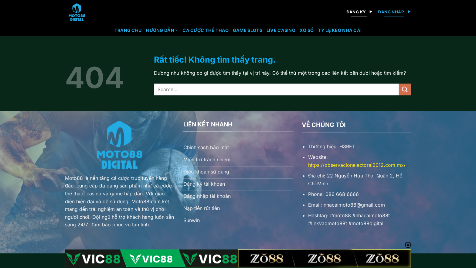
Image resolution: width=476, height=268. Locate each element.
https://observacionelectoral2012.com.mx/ (357, 165)
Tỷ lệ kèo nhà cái (340, 30)
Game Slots (247, 30)
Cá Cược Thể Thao (205, 30)
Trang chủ (128, 30)
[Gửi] (405, 89)
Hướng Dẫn (162, 30)
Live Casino (281, 30)
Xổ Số (307, 30)
